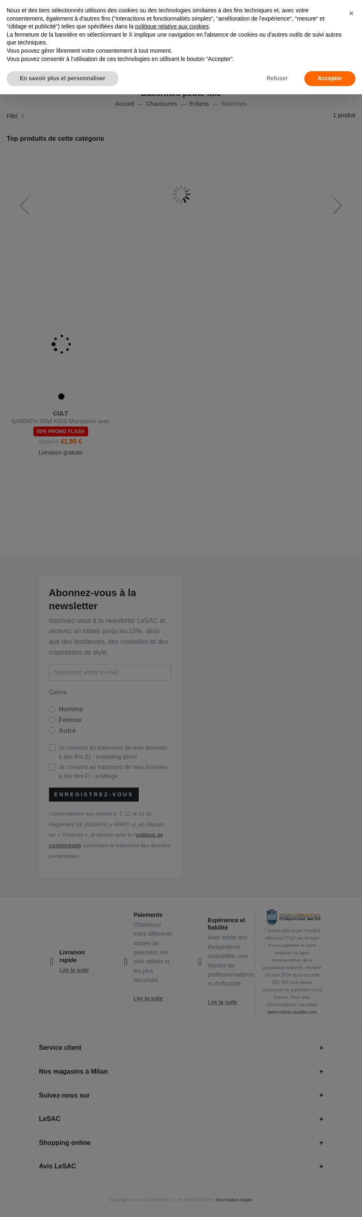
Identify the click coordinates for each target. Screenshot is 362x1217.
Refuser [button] (277, 78)
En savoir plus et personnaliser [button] (62, 78)
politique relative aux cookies (172, 26)
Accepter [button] (330, 78)
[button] (351, 13)
